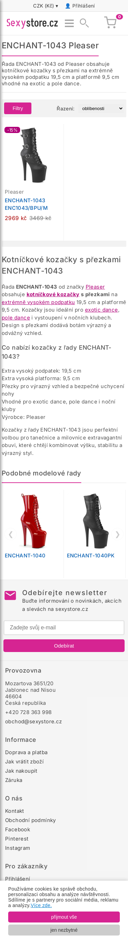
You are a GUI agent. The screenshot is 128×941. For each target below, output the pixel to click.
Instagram (17, 848)
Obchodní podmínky (30, 820)
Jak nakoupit (21, 771)
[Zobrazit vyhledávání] (82, 23)
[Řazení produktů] (101, 108)
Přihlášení (83, 6)
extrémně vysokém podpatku (38, 302)
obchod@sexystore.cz (33, 721)
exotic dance (101, 309)
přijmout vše (64, 917)
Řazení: (65, 108)
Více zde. (41, 905)
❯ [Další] (117, 534)
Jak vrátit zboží (24, 761)
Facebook (17, 829)
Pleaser (95, 286)
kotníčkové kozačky (53, 294)
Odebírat (64, 646)
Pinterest (17, 838)
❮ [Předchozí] (11, 534)
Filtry (18, 108)
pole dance (16, 317)
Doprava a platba (26, 752)
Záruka (13, 780)
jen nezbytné (64, 930)
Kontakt (14, 811)
